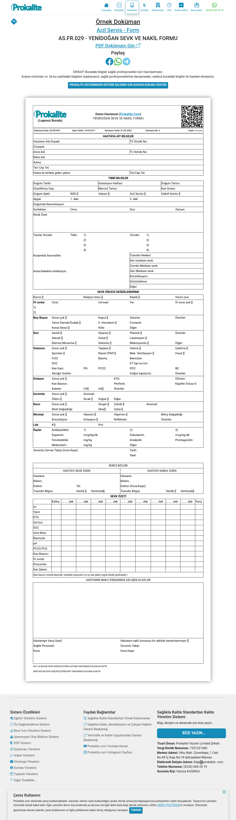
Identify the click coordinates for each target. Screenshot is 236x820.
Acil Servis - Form (118, 30)
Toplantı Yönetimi (24, 774)
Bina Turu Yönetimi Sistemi (30, 731)
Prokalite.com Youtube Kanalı (106, 746)
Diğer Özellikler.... (24, 780)
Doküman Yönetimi (25, 749)
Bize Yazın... (191, 733)
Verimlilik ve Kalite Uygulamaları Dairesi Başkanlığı (113, 737)
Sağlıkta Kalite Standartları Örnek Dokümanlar (117, 718)
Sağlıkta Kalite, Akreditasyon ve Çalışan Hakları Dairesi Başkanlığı (118, 727)
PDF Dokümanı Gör (117, 45)
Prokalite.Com (130, 114)
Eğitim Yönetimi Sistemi (28, 718)
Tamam (136, 809)
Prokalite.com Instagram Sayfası (108, 752)
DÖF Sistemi (20, 743)
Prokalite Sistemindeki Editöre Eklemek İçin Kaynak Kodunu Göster (118, 84)
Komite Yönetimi (23, 768)
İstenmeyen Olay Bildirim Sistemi (34, 737)
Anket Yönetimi (22, 755)
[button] (224, 805)
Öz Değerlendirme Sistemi (30, 724)
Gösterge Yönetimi (24, 761)
